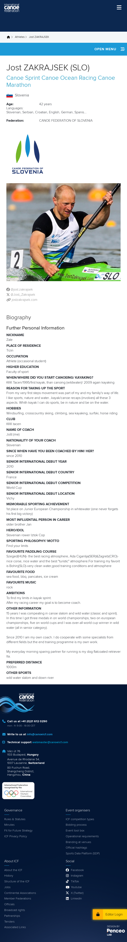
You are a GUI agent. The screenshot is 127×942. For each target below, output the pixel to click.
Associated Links (15, 927)
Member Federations (17, 898)
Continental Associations (20, 893)
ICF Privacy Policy (15, 836)
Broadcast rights (14, 910)
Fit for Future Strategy (18, 830)
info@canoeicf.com (40, 734)
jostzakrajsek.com (24, 299)
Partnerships (12, 915)
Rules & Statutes (14, 819)
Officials (9, 904)
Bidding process (76, 824)
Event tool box (75, 830)
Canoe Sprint (23, 78)
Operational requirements (82, 836)
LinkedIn (76, 898)
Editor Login (114, 914)
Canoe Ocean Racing (68, 78)
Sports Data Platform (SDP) (83, 853)
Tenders (9, 921)
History (8, 875)
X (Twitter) (77, 893)
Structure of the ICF (17, 881)
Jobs (7, 887)
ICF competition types (80, 819)
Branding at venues (78, 842)
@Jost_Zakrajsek (23, 294)
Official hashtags (76, 847)
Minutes (9, 824)
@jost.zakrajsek (22, 289)
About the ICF (13, 870)
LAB (109, 935)
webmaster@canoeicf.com (50, 742)
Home (9, 37)
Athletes (20, 37)
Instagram (77, 875)
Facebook (77, 870)
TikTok (75, 881)
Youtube (76, 887)
